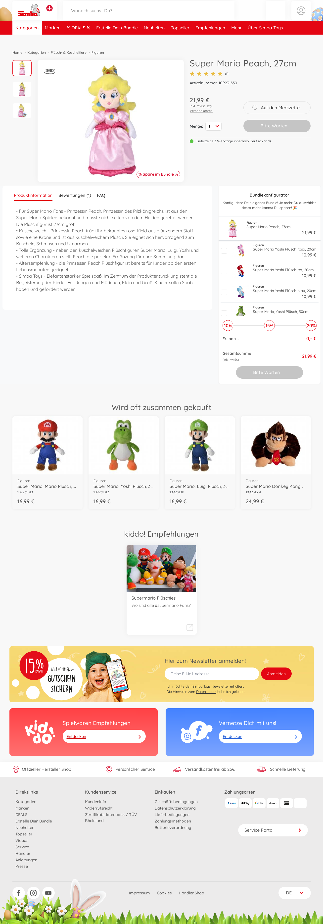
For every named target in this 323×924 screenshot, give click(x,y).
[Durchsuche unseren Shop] (149, 16)
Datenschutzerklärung (175, 808)
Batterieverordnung (173, 827)
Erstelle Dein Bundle (117, 38)
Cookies (164, 892)
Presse (21, 866)
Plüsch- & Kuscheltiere (69, 52)
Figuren (98, 52)
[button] (275, 16)
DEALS (79, 38)
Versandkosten (201, 111)
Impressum (139, 892)
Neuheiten (154, 38)
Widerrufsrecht (99, 808)
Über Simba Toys (265, 38)
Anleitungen (26, 859)
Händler (22, 853)
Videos (21, 840)
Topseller (180, 38)
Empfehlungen (210, 38)
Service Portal (273, 830)
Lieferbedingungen (172, 814)
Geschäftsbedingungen (176, 801)
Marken (53, 38)
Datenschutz (206, 691)
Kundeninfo (95, 801)
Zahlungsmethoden (173, 821)
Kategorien (27, 38)
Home (17, 52)
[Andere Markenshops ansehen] (49, 13)
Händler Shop (191, 892)
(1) (209, 73)
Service (22, 846)
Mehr (236, 38)
